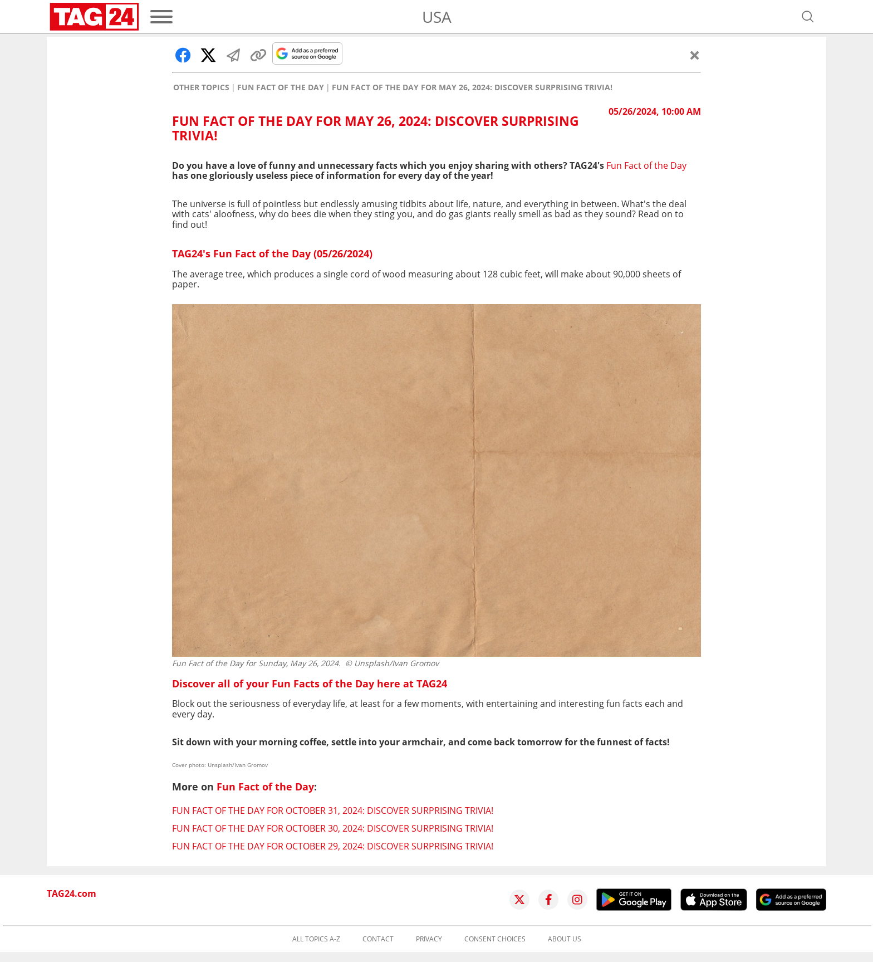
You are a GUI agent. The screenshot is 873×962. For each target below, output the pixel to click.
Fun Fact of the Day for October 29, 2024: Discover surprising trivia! (332, 846)
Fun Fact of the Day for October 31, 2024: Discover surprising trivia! (332, 810)
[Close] (695, 55)
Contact (378, 939)
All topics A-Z (316, 939)
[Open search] (808, 16)
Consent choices (495, 939)
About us (564, 939)
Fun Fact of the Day (280, 87)
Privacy (429, 939)
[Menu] (161, 16)
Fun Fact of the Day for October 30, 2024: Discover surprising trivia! (332, 828)
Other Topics (201, 87)
